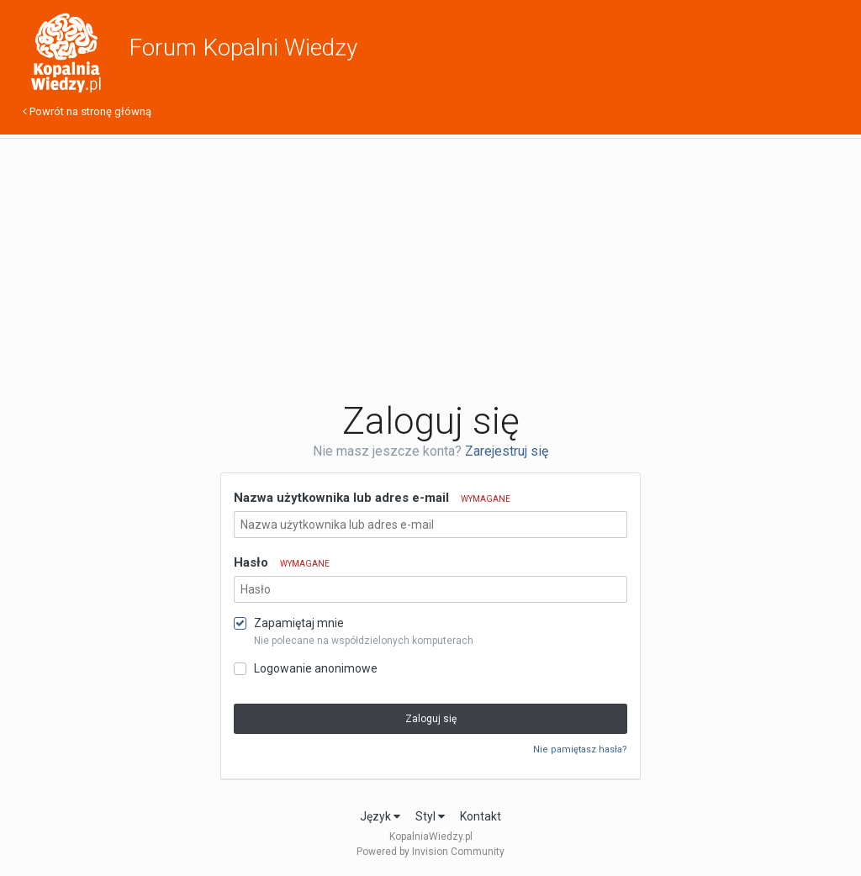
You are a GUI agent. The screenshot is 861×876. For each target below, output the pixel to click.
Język (380, 816)
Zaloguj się (431, 719)
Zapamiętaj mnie (299, 623)
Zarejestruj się (506, 451)
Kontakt (480, 816)
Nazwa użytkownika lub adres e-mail (372, 497)
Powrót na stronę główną (87, 111)
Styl (430, 816)
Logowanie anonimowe (316, 668)
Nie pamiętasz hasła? (580, 749)
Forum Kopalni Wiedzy (243, 47)
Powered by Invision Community (430, 852)
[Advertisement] (430, 269)
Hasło (282, 562)
